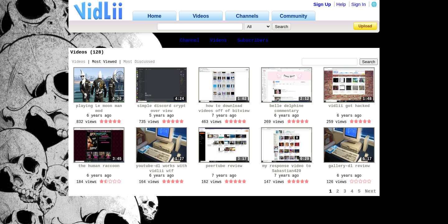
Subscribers (252, 40)
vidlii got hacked (349, 106)
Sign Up (322, 4)
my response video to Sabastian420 (286, 168)
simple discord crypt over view (161, 108)
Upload (365, 26)
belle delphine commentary (286, 108)
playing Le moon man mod (99, 108)
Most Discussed (139, 62)
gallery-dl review (349, 166)
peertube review (224, 166)
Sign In (358, 4)
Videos (218, 40)
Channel (189, 40)
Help (341, 4)
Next (370, 191)
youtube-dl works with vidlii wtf (161, 168)
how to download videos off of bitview (224, 108)
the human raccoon (99, 166)
